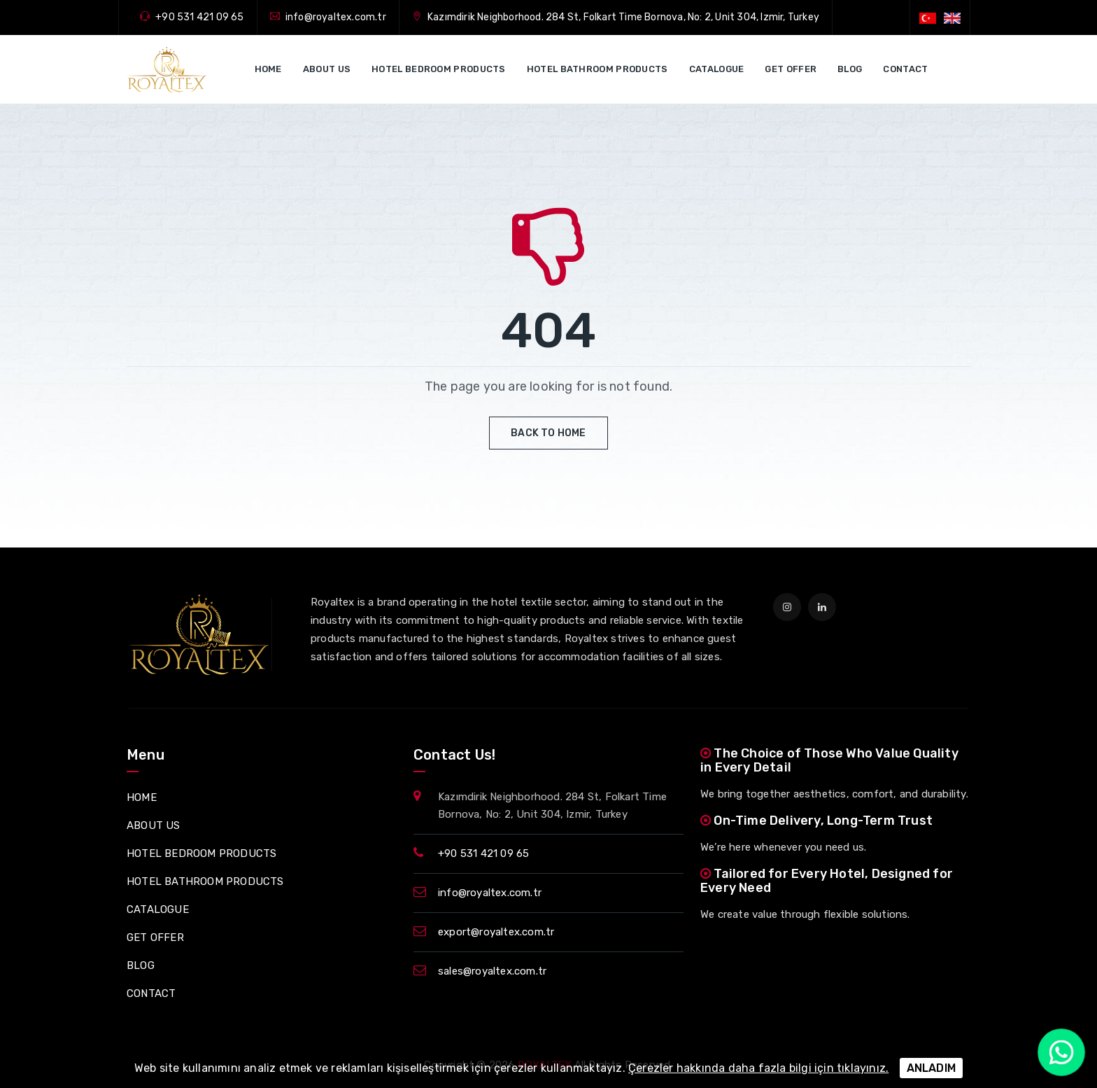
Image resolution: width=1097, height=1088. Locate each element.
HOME (268, 69)
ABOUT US (327, 69)
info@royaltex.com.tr (335, 17)
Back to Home (548, 433)
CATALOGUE (716, 69)
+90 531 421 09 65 (199, 17)
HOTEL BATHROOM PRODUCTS (597, 69)
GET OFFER (790, 69)
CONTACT (905, 69)
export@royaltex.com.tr (496, 932)
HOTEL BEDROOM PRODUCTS (438, 69)
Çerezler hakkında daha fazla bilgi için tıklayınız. (758, 1068)
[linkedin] (822, 607)
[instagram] (787, 607)
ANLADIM (931, 1068)
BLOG (849, 69)
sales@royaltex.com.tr (492, 971)
